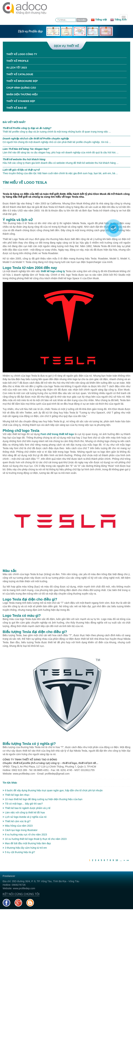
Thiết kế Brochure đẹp (22, 81)
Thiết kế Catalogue (19, 74)
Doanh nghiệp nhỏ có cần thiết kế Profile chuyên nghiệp (36, 138)
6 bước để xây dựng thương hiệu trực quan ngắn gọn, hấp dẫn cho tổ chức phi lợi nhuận (53, 790)
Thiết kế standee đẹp (20, 101)
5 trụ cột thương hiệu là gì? (19, 852)
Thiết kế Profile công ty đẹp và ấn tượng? (27, 128)
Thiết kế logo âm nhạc (16, 794)
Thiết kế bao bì (16, 107)
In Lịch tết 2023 (16, 67)
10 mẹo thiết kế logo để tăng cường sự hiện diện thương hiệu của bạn (42, 799)
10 (117, 860)
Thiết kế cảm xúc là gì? (17, 821)
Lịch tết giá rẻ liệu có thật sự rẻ (21, 169)
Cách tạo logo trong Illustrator (20, 830)
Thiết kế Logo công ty (21, 54)
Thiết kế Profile (17, 60)
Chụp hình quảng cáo (21, 87)
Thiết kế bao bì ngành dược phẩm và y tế (26, 808)
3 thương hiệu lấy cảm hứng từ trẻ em (25, 847)
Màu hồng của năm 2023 (18, 825)
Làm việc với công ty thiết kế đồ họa (24, 812)
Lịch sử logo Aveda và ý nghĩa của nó (25, 816)
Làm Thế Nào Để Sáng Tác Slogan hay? (26, 149)
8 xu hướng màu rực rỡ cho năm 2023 (25, 834)
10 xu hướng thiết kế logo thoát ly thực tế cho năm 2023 (34, 839)
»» (128, 860)
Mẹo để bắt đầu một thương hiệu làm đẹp (27, 843)
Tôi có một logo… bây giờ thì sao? (23, 803)
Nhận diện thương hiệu (22, 94)
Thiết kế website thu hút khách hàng (24, 159)
